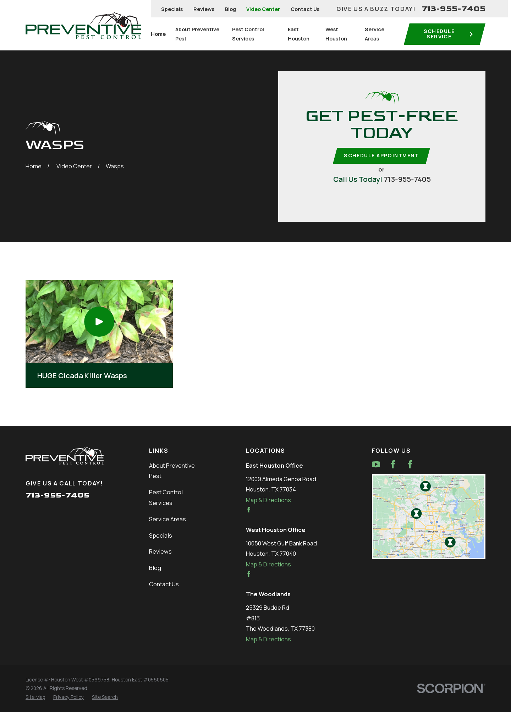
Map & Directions (268, 500)
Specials (172, 9)
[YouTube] (376, 464)
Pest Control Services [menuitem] (248, 34)
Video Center (263, 9)
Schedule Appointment (381, 155)
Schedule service (449, 33)
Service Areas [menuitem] (374, 34)
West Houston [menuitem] (336, 34)
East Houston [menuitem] (298, 34)
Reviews (203, 9)
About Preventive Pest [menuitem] (197, 34)
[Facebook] (393, 464)
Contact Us (305, 9)
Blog (230, 9)
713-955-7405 (453, 9)
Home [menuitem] (158, 34)
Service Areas (167, 519)
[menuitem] (35, 697)
